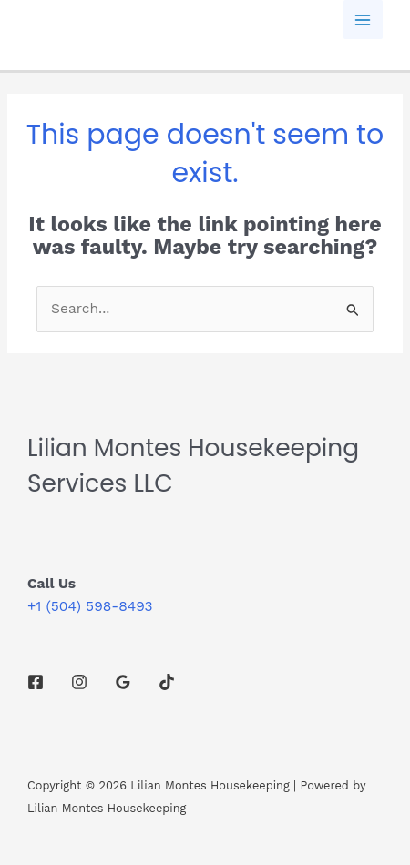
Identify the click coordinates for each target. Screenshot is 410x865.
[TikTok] (167, 682)
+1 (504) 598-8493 (89, 606)
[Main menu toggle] (363, 19)
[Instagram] (79, 682)
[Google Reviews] (123, 682)
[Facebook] (35, 682)
